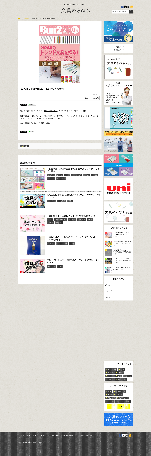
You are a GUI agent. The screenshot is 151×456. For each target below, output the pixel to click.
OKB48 (110, 394)
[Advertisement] (118, 331)
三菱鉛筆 (50, 222)
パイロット (72, 219)
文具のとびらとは (24, 436)
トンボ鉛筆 (61, 201)
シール (109, 391)
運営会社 (89, 436)
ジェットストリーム (60, 219)
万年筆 (90, 219)
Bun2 (24, 146)
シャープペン (51, 201)
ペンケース (120, 401)
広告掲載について (55, 436)
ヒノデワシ (111, 372)
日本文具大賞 (111, 398)
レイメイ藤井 (61, 178)
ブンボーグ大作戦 (62, 243)
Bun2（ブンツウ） (50, 111)
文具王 (70, 201)
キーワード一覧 (118, 406)
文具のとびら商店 (38, 123)
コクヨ (67, 175)
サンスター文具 (76, 175)
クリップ (59, 175)
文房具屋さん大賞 (120, 391)
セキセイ (86, 175)
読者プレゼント (123, 398)
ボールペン (81, 219)
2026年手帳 (118, 394)
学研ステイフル (122, 379)
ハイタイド (51, 178)
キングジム (51, 175)
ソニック (94, 175)
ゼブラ (119, 376)
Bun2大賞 (110, 401)
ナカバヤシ (111, 376)
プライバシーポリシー (39, 436)
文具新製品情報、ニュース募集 (73, 436)
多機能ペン (59, 222)
